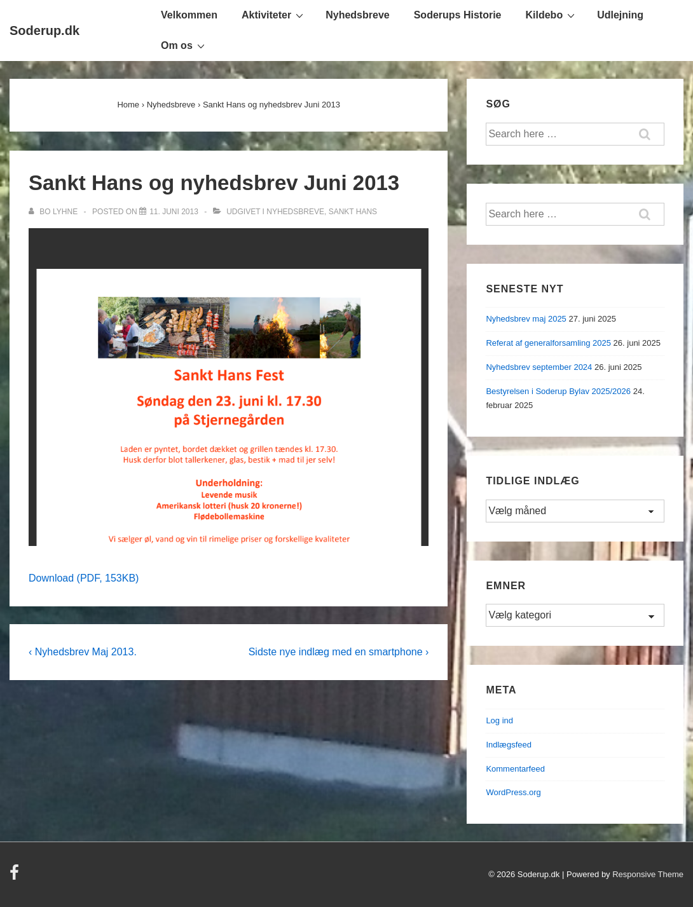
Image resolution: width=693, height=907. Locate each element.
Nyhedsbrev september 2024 (539, 367)
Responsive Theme (647, 874)
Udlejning (620, 15)
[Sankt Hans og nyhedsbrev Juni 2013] (173, 211)
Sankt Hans (353, 211)
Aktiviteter (274, 15)
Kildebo (552, 15)
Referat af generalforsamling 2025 (548, 343)
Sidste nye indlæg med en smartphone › (339, 651)
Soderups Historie (458, 15)
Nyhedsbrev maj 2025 (526, 319)
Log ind (499, 720)
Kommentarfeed (515, 769)
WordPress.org (513, 792)
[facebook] (16, 877)
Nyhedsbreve (358, 15)
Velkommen (189, 15)
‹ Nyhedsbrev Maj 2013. (83, 651)
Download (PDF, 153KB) (84, 578)
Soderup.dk (44, 31)
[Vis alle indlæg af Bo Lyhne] (54, 211)
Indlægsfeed (509, 744)
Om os (184, 45)
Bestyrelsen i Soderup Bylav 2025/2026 (558, 391)
